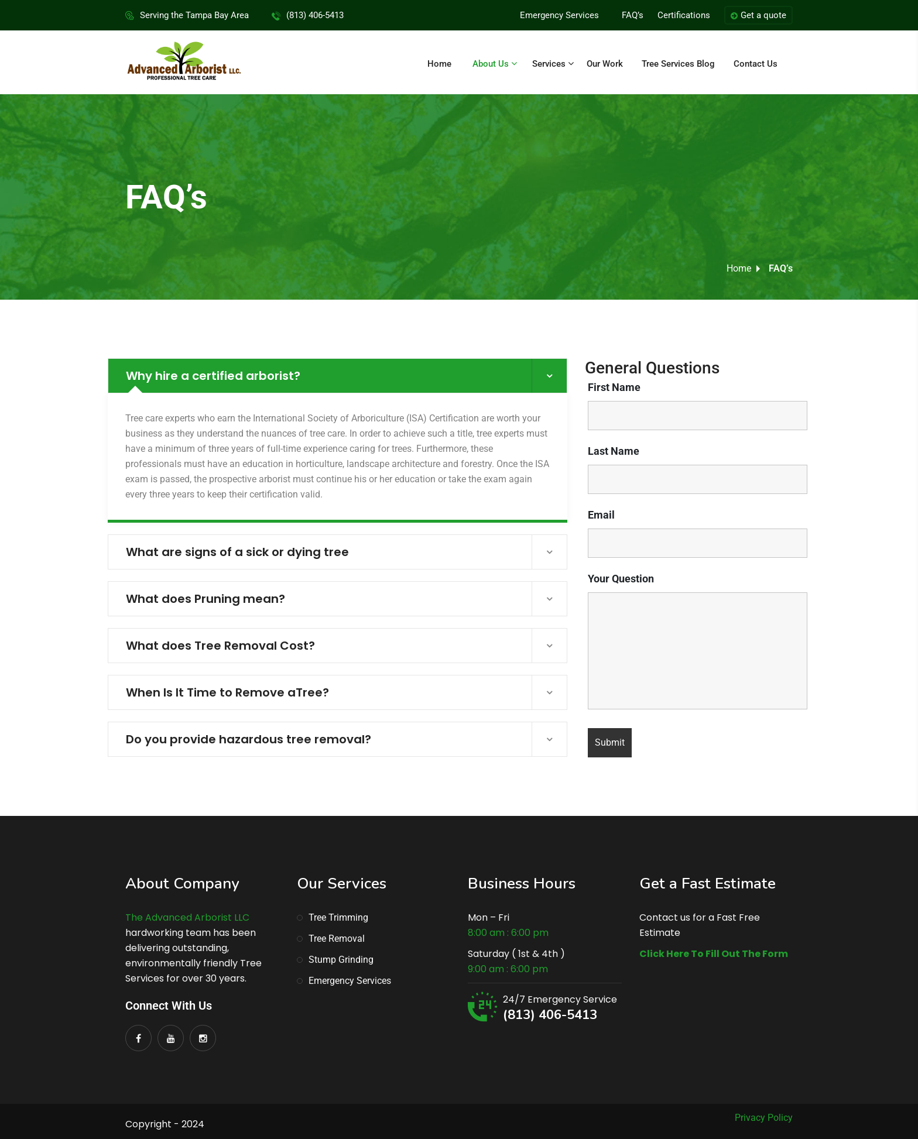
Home (439, 64)
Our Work (605, 64)
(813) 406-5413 (550, 1015)
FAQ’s (632, 15)
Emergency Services (559, 15)
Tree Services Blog (678, 64)
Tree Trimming (338, 917)
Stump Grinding (341, 959)
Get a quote (758, 15)
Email (601, 515)
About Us (490, 64)
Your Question (621, 579)
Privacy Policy (764, 1117)
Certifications (683, 15)
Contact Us (755, 64)
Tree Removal (337, 938)
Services (549, 64)
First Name (614, 387)
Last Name (613, 451)
